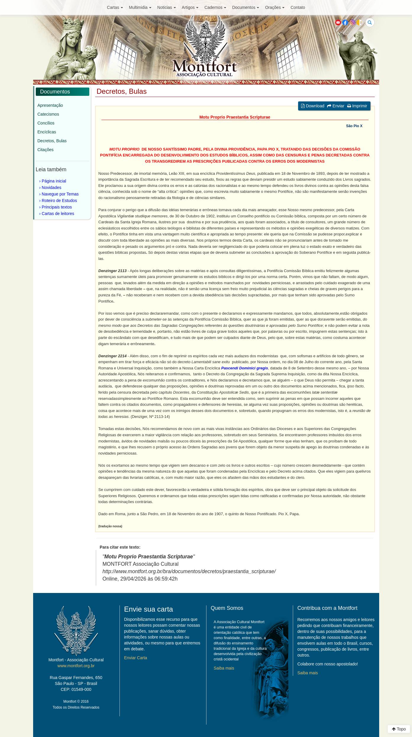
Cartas (115, 7)
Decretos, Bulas (52, 140)
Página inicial (54, 181)
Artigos (190, 7)
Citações (46, 149)
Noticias (166, 7)
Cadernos (215, 7)
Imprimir (357, 106)
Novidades (51, 187)
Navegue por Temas (60, 194)
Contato (297, 7)
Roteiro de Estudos (59, 200)
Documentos (245, 7)
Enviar (335, 106)
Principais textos (57, 207)
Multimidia (140, 7)
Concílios (46, 123)
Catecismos (48, 114)
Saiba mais (224, 668)
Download (312, 106)
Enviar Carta (135, 657)
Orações (275, 7)
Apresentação (50, 105)
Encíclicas (47, 132)
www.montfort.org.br (75, 665)
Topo (399, 729)
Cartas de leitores (58, 213)
